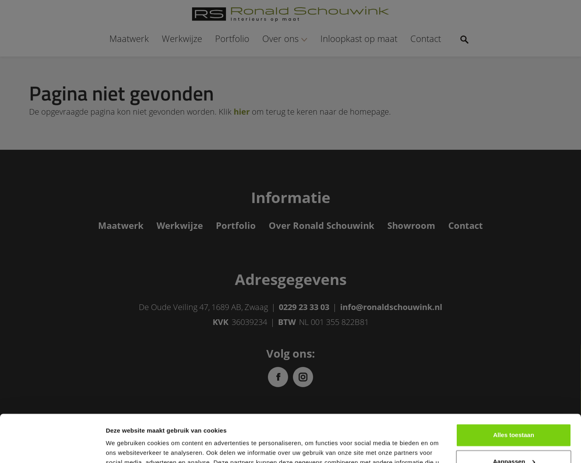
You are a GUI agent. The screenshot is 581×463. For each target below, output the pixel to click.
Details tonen (125, 447)
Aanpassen (514, 414)
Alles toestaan (513, 387)
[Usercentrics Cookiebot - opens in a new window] (52, 447)
